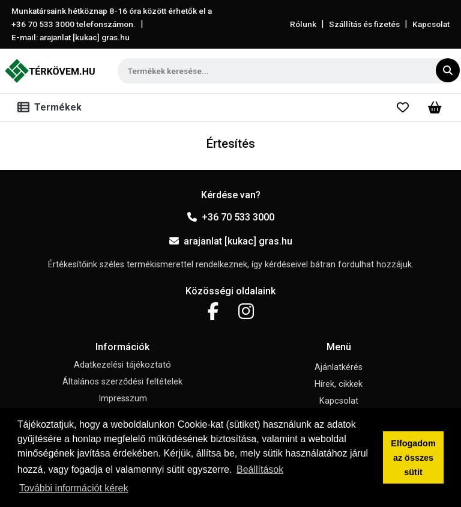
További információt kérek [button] (73, 488)
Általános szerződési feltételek (122, 382)
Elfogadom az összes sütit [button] (413, 458)
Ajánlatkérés (339, 367)
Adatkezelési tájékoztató (122, 365)
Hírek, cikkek (339, 384)
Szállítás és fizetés (364, 24)
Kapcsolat (431, 24)
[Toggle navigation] (52, 108)
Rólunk (303, 24)
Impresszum (122, 398)
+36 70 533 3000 (230, 217)
